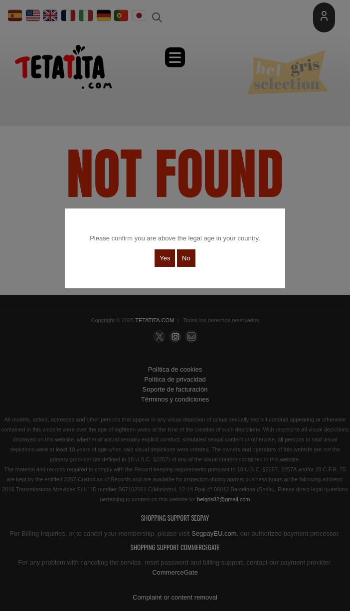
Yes (165, 258)
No (186, 258)
